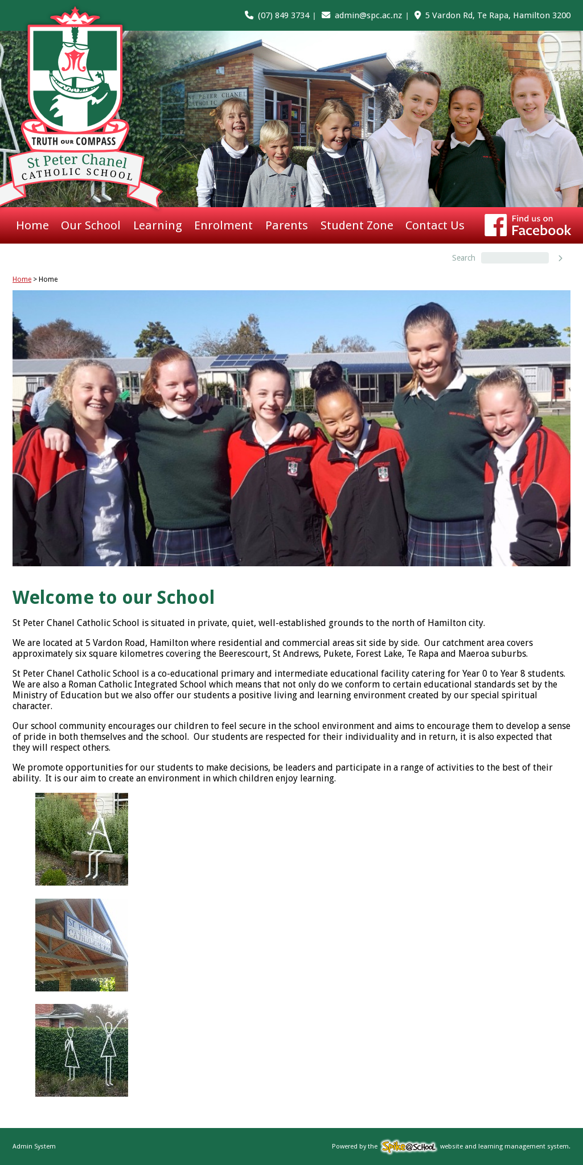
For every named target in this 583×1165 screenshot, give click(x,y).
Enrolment (223, 225)
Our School (91, 225)
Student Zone (357, 225)
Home (32, 225)
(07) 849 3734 (283, 15)
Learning (157, 225)
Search (463, 257)
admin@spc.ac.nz (368, 15)
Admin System (34, 1146)
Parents (286, 225)
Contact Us (435, 225)
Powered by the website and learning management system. (451, 1146)
